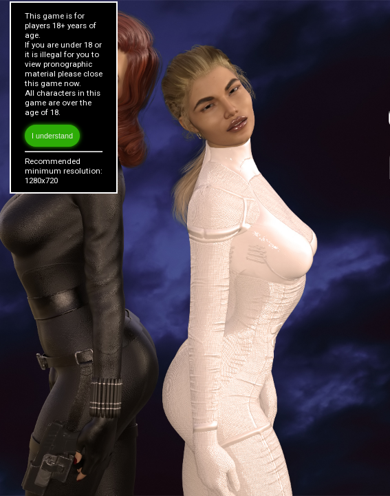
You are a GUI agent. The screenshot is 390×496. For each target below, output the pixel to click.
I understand (52, 136)
